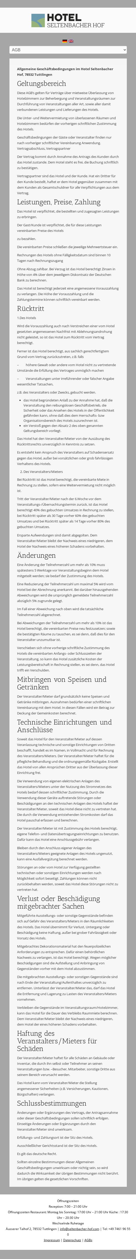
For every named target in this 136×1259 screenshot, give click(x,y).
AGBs (88, 1240)
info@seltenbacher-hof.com (79, 1229)
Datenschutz (72, 1240)
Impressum (52, 1240)
